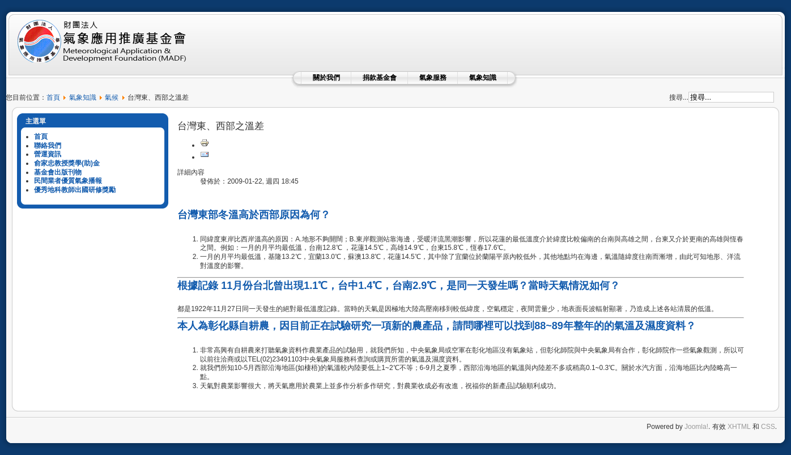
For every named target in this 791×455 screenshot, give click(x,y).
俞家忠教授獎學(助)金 (67, 163)
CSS (768, 427)
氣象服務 (432, 78)
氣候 (111, 97)
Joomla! (696, 427)
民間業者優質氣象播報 (68, 181)
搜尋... (678, 97)
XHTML (739, 427)
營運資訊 (47, 154)
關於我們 (326, 78)
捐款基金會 (380, 78)
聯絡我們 (47, 146)
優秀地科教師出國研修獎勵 (75, 190)
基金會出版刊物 (58, 172)
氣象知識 (482, 78)
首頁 (53, 97)
